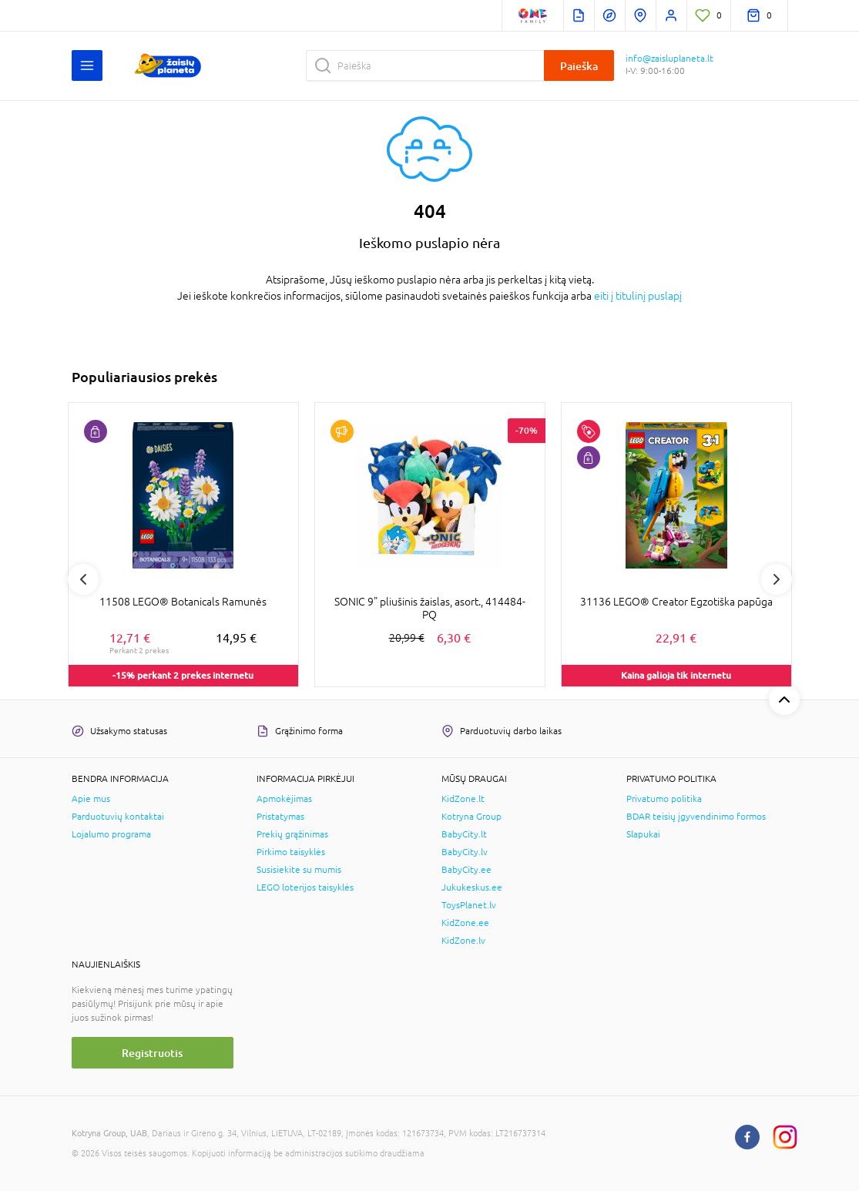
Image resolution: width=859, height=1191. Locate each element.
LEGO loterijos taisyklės (305, 887)
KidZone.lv (463, 940)
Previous (83, 579)
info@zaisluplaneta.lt (669, 58)
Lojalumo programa (111, 834)
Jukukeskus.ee (471, 887)
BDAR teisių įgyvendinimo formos (696, 816)
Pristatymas (280, 816)
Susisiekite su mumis (299, 869)
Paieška (579, 65)
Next (776, 579)
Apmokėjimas (284, 798)
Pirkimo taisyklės (291, 852)
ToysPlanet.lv (468, 905)
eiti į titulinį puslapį (638, 296)
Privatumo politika (664, 798)
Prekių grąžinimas (292, 834)
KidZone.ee (465, 923)
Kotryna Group (471, 816)
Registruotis (152, 1052)
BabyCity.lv (464, 852)
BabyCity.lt (464, 834)
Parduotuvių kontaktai (118, 816)
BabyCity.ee (466, 869)
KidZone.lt (463, 798)
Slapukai (643, 834)
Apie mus (91, 798)
